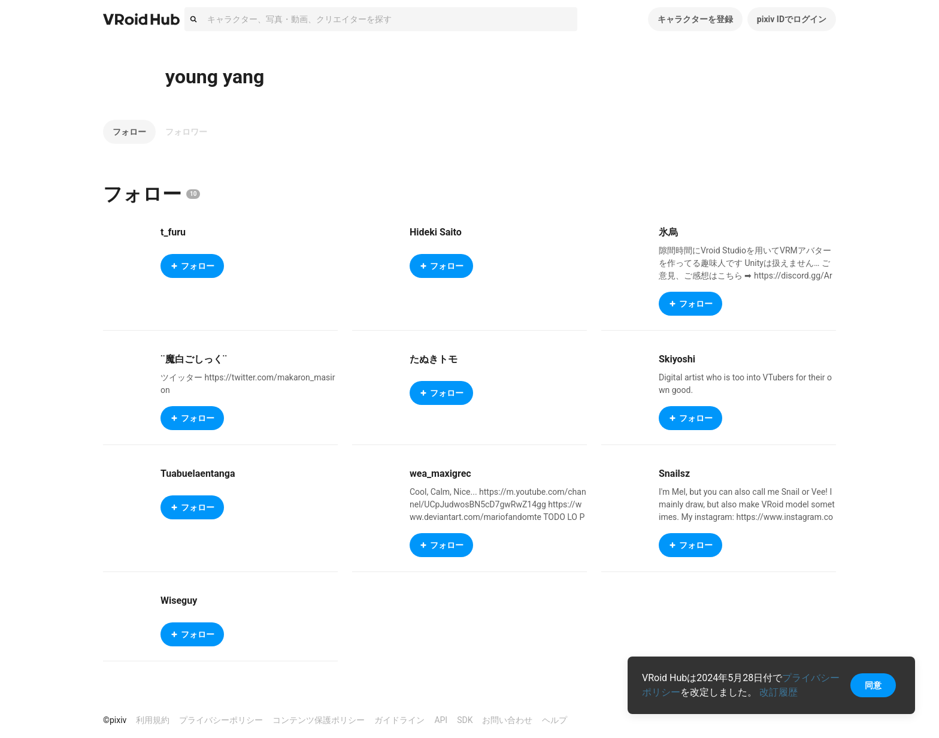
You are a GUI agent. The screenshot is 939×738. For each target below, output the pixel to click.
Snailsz (674, 473)
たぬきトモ (434, 359)
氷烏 (668, 232)
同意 (873, 685)
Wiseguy (178, 600)
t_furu (173, 232)
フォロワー (186, 132)
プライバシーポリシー (221, 720)
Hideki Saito (436, 232)
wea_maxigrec (440, 473)
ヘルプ (554, 720)
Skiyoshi (677, 359)
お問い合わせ (507, 720)
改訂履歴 (778, 692)
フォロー (129, 132)
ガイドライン (399, 720)
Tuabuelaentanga (197, 473)
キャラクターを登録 (695, 19)
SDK (464, 720)
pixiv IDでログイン (791, 19)
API (440, 720)
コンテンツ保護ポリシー (318, 720)
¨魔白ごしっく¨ (193, 359)
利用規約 (152, 720)
